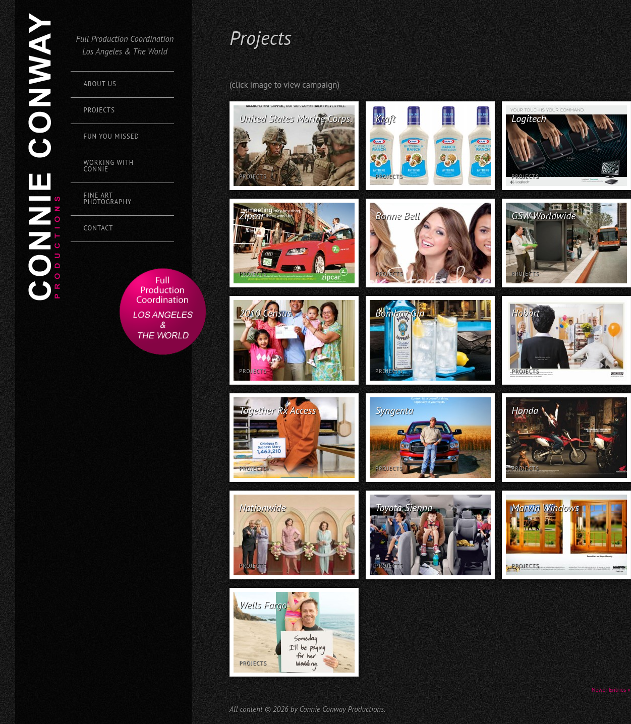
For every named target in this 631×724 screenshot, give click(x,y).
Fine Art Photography (108, 198)
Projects (99, 110)
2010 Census (265, 313)
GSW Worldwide (543, 215)
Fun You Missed (111, 136)
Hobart (525, 313)
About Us (100, 84)
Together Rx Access (277, 410)
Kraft (385, 118)
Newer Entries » (611, 689)
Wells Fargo (263, 605)
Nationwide (262, 507)
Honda (524, 410)
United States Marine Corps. (295, 118)
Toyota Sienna (403, 507)
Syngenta (394, 410)
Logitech (528, 118)
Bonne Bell (397, 215)
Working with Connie (109, 165)
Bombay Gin (399, 313)
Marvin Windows (545, 507)
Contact (98, 228)
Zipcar (251, 215)
